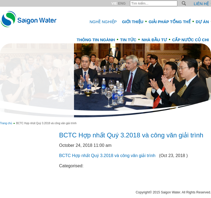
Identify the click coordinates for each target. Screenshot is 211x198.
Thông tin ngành (96, 39)
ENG (122, 3)
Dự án (202, 21)
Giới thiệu (132, 21)
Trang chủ (6, 123)
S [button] (184, 3)
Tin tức (128, 39)
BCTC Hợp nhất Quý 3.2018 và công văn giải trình (131, 135)
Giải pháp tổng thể (170, 21)
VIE (114, 3)
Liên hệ (201, 3)
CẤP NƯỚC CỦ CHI (190, 39)
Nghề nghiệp (103, 21)
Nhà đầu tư (154, 39)
